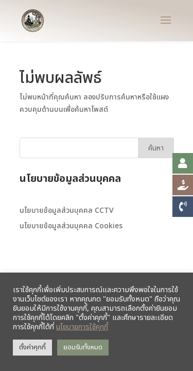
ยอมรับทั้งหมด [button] (82, 347)
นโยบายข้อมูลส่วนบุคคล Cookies (71, 226)
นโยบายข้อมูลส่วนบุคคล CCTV (67, 210)
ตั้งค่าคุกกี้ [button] (32, 347)
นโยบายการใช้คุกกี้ (82, 327)
